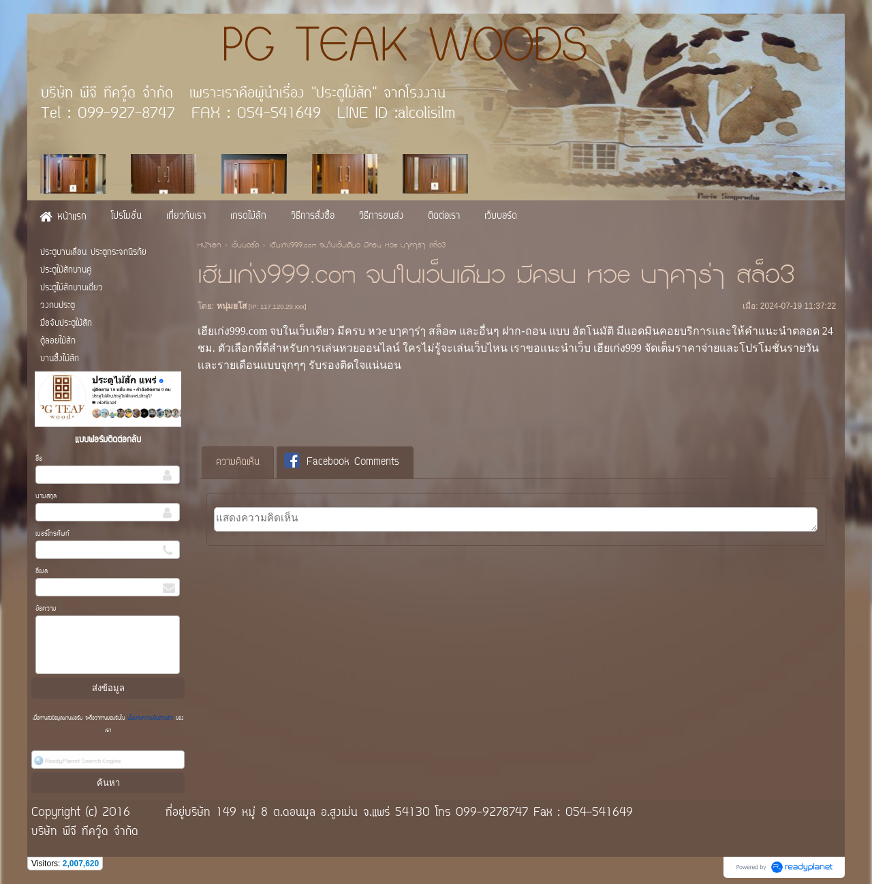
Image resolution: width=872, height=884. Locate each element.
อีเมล (41, 571)
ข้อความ (46, 609)
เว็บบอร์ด (245, 246)
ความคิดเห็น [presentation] (238, 462)
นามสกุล (46, 496)
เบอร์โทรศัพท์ (52, 534)
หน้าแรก (209, 246)
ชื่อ (38, 459)
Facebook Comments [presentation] (341, 462)
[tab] (238, 462)
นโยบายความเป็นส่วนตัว (150, 718)
